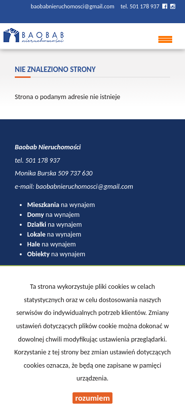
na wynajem (61, 205)
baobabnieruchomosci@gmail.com (73, 6)
